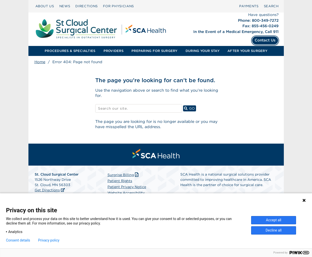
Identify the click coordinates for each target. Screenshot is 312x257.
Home (39, 62)
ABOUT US (44, 6)
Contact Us (265, 40)
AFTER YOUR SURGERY (247, 51)
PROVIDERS (113, 51)
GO (190, 108)
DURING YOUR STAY (202, 51)
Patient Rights (119, 181)
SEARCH (271, 6)
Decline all (274, 230)
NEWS (64, 6)
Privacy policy (48, 240)
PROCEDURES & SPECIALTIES (70, 51)
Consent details (18, 240)
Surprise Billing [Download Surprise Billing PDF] (123, 175)
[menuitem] (44, 6)
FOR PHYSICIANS (118, 6)
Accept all (273, 220)
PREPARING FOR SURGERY (154, 51)
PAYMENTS (248, 6)
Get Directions (47, 191)
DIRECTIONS (86, 6)
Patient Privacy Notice (126, 187)
